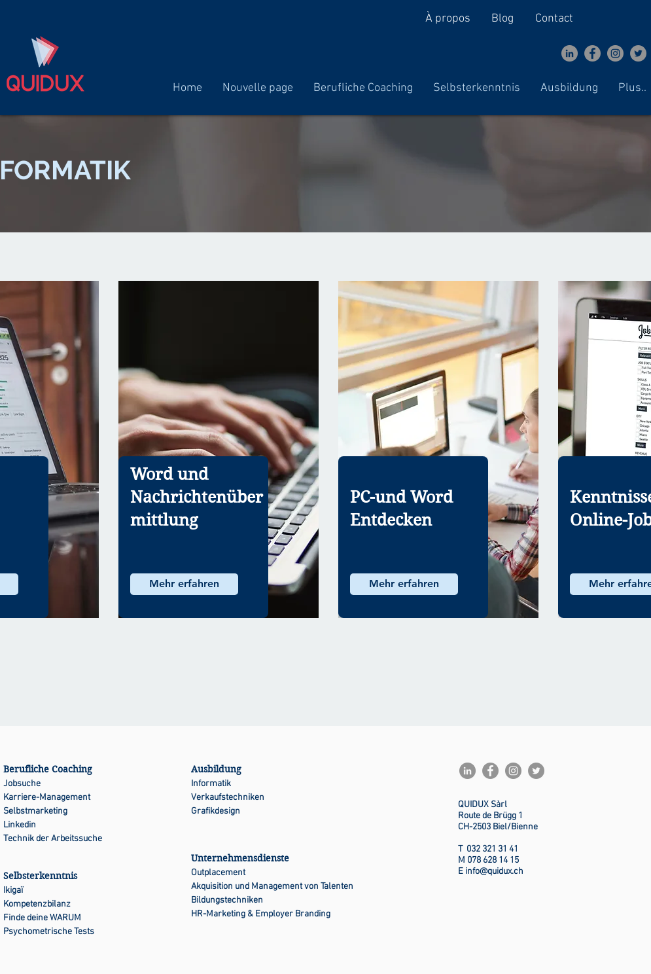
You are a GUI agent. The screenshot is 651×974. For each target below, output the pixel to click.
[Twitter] (638, 53)
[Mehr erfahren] (184, 584)
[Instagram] (615, 53)
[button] (363, 88)
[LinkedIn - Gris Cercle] (569, 53)
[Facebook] (592, 53)
